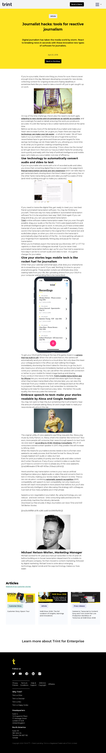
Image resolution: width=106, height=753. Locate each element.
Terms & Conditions (24, 684)
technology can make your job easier (37, 134)
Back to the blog (53, 61)
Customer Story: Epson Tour (18, 611)
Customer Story (15, 606)
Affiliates (51, 684)
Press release (79, 606)
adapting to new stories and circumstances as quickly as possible (50, 119)
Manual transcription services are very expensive (43, 171)
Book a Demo (76, 4)
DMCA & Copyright (42, 684)
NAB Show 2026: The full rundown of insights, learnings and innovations (52, 613)
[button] (98, 4)
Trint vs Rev (16, 702)
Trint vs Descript (18, 699)
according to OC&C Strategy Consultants (53, 443)
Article (53, 16)
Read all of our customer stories (18, 587)
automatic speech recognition (59, 479)
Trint (23, 220)
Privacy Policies (15, 684)
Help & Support (33, 684)
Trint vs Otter (17, 695)
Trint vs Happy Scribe (20, 705)
